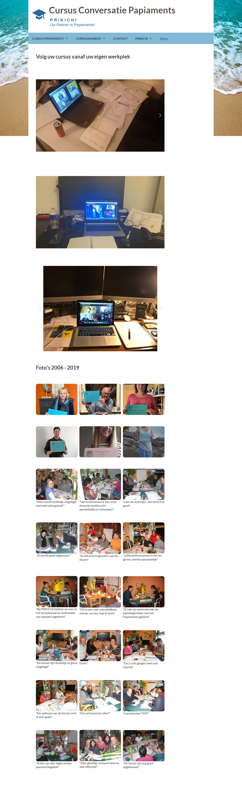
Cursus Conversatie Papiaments (112, 10)
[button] (40, 115)
